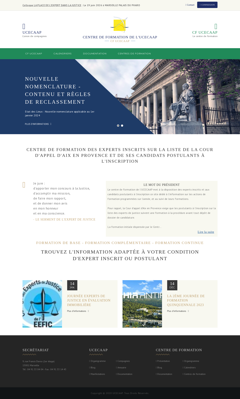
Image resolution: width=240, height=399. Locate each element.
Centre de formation (179, 350)
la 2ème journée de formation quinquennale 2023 (186, 300)
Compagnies (124, 361)
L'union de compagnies (34, 36)
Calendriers (63, 53)
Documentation (125, 374)
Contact (190, 4)
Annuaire (122, 367)
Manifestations (98, 374)
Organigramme (98, 361)
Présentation (163, 361)
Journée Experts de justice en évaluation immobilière (89, 300)
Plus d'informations (38, 124)
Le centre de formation (205, 36)
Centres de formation (134, 53)
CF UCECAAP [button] (33, 53)
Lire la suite (206, 232)
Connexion (207, 5)
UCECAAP (32, 32)
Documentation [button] (95, 53)
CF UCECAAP (205, 32)
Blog (93, 367)
